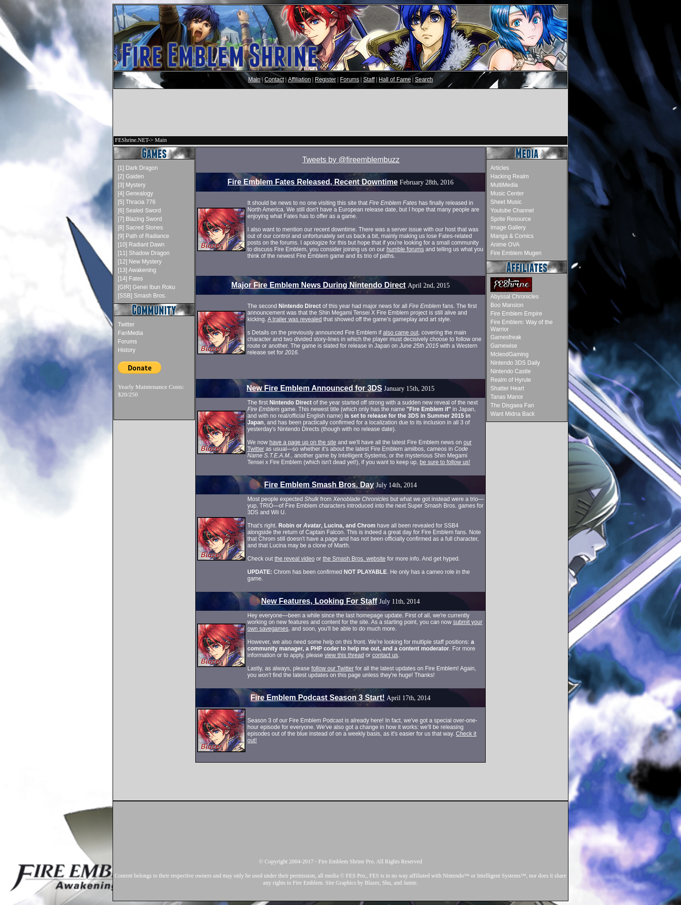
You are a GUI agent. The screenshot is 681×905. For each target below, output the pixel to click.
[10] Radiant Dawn (141, 244)
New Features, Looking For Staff (319, 601)
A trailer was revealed (295, 319)
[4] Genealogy (135, 193)
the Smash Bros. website (354, 558)
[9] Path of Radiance (143, 236)
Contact (274, 79)
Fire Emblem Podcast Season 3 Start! (318, 698)
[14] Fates (130, 278)
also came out (401, 332)
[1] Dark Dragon (138, 168)
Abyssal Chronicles (514, 296)
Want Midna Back (512, 414)
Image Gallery (508, 227)
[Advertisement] (340, 112)
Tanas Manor (506, 397)
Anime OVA (505, 244)
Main (254, 79)
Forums (349, 79)
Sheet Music (506, 202)
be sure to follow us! (444, 462)
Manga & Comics (511, 236)
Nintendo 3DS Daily (515, 363)
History (126, 350)
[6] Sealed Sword (139, 210)
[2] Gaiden (131, 176)
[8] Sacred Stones (140, 227)
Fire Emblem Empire (516, 313)
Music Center (507, 193)
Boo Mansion (507, 305)
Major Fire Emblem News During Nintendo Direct (318, 285)
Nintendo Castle (510, 371)
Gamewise (503, 346)
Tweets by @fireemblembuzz (351, 160)
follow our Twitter (332, 668)
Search (424, 79)
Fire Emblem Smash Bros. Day (319, 485)
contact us (385, 655)
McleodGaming (509, 354)
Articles (499, 168)
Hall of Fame (395, 79)
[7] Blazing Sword (140, 219)
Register (325, 79)
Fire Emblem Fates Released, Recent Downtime (312, 182)
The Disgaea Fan (512, 405)
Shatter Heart (507, 388)
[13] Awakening (137, 270)
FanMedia (130, 333)
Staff (369, 79)
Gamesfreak (505, 337)
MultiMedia (504, 185)
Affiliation (299, 79)
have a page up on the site (302, 442)
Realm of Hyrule (510, 380)
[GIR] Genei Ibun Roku (146, 287)
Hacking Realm (509, 176)
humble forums (405, 249)
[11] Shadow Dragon (143, 253)
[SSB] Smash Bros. (142, 295)
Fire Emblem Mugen (515, 253)
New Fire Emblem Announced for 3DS (314, 388)
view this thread (344, 655)
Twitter (126, 324)
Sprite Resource (510, 219)
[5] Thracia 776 (137, 202)
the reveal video (294, 558)
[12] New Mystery (140, 261)
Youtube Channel (512, 210)
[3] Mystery (132, 185)
